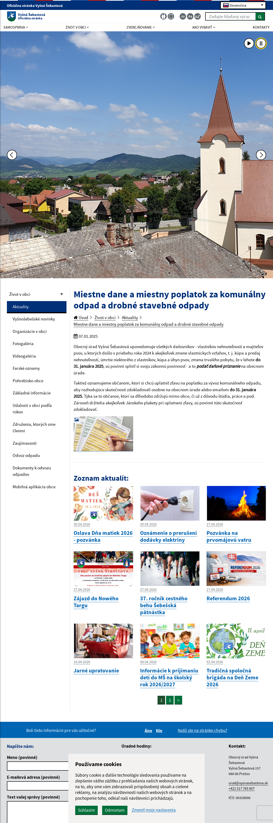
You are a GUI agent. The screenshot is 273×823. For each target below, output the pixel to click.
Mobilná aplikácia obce (34, 486)
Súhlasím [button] (86, 810)
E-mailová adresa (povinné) (33, 777)
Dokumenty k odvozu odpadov (32, 471)
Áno (149, 730)
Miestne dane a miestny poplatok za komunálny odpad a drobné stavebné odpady (149, 324)
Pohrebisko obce (28, 380)
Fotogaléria (23, 343)
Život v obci (19, 294)
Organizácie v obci (30, 331)
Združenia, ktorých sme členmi (34, 427)
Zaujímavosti (25, 443)
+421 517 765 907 (242, 788)
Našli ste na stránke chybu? (202, 730)
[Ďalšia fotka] (261, 155)
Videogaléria (24, 356)
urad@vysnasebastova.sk (248, 783)
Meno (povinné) (22, 757)
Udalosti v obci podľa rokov (32, 409)
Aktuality (21, 306)
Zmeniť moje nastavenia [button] (154, 810)
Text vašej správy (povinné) (33, 797)
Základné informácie (32, 393)
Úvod (81, 317)
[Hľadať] (260, 16)
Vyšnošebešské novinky (34, 319)
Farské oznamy (26, 368)
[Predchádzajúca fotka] (12, 155)
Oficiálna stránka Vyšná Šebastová (37, 5)
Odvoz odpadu (26, 455)
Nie (160, 730)
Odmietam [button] (115, 810)
